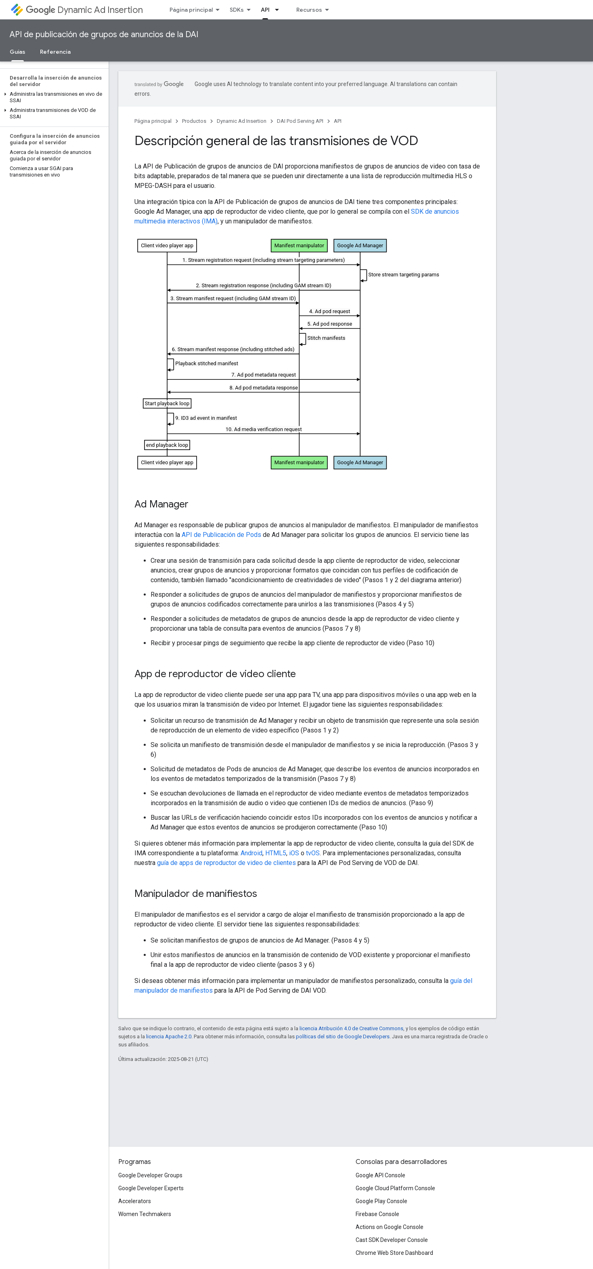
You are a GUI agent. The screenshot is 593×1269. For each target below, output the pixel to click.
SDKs (237, 9)
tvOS (313, 853)
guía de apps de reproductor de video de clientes (226, 863)
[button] (52, 97)
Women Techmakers (144, 1214)
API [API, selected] (265, 9)
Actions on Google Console (389, 1227)
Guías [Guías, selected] (17, 51)
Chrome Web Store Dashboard (394, 1253)
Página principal (191, 9)
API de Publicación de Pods (221, 535)
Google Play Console (381, 1201)
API (338, 121)
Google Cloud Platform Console (395, 1188)
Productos (194, 121)
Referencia (55, 51)
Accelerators (134, 1201)
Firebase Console (377, 1214)
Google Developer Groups (150, 1175)
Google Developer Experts (151, 1188)
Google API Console (380, 1175)
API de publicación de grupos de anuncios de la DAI (104, 34)
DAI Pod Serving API (300, 121)
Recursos (309, 9)
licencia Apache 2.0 (168, 1036)
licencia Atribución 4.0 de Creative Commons (351, 1028)
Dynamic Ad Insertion (84, 9)
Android (251, 853)
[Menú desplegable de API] (279, 9)
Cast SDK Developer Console (392, 1240)
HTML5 (275, 853)
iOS (294, 853)
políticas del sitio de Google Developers (343, 1036)
